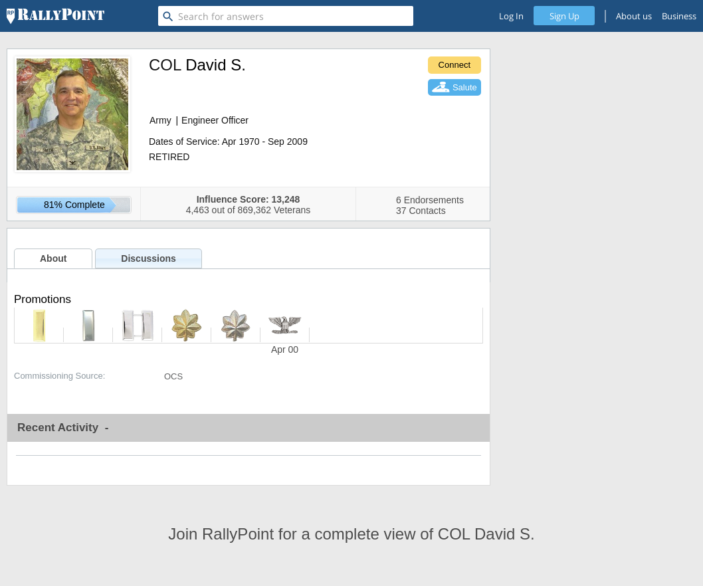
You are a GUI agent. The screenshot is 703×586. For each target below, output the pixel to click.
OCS (173, 376)
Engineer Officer (215, 120)
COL (165, 65)
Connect (454, 65)
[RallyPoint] (55, 16)
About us (634, 16)
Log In (511, 16)
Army (160, 120)
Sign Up (564, 16)
